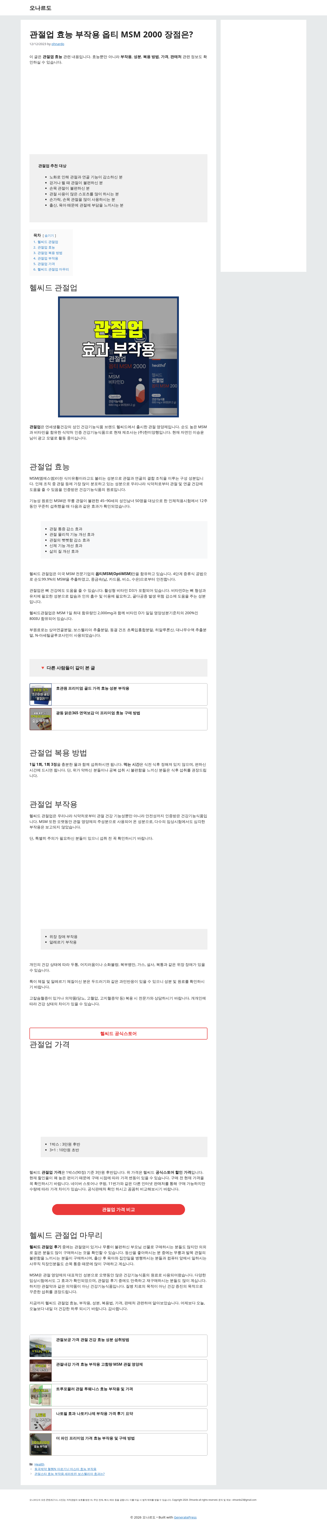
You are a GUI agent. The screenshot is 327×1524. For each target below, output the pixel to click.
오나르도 (40, 7)
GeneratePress (185, 1517)
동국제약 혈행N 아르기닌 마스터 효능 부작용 (65, 1469)
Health (39, 1464)
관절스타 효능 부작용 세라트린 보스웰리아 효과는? (70, 1474)
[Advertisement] (118, 108)
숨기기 (49, 235)
